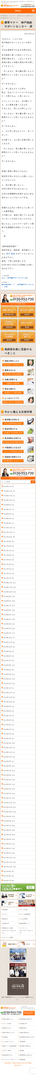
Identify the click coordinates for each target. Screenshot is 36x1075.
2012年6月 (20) (9, 830)
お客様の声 (5, 923)
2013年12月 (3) (9, 747)
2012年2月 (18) (9, 848)
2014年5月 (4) (8, 724)
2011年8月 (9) (8, 876)
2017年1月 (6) (8, 578)
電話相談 (22, 1059)
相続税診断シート (24, 923)
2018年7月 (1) (8, 509)
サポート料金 (7, 1050)
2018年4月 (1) (8, 518)
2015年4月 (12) (9, 674)
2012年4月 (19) (9, 839)
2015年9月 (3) (8, 651)
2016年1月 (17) (9, 633)
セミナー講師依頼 (24, 914)
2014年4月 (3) (8, 729)
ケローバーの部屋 (7, 937)
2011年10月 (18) (9, 867)
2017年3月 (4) (8, 569)
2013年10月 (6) (9, 757)
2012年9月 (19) (9, 816)
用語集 (22, 1050)
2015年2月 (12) (9, 683)
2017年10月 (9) (9, 537)
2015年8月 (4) (8, 656)
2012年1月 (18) (9, 853)
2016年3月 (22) (9, 624)
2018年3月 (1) (8, 523)
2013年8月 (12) (9, 766)
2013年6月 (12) (9, 775)
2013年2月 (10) (9, 793)
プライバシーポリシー (9, 1059)
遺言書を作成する (25, 1046)
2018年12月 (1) (9, 491)
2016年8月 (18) (9, 601)
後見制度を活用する (26, 1019)
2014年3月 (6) (8, 734)
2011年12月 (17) (9, 857)
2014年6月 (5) (8, 720)
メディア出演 (23, 909)
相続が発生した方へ (9, 1032)
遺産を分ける (7, 1028)
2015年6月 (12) (9, 665)
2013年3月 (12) (9, 789)
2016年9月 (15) (9, 596)
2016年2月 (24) (9, 628)
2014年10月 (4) (9, 702)
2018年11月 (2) (9, 495)
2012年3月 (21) (9, 844)
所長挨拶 (5, 909)
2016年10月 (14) (9, 592)
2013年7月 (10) (9, 770)
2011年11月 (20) (9, 862)
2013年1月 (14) (9, 798)
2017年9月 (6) (8, 541)
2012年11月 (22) (9, 807)
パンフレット (26, 930)
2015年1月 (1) (8, 688)
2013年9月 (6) (8, 761)
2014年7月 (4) (8, 715)
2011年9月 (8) (8, 871)
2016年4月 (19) (9, 619)
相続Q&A (5, 919)
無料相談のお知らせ (26, 1055)
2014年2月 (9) (8, 738)
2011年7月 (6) (8, 880)
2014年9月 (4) (8, 706)
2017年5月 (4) (8, 560)
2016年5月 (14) (9, 614)
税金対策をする (7, 1055)
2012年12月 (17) (9, 802)
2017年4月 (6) (8, 564)
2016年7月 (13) (9, 605)
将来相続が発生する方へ (27, 1037)
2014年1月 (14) (9, 743)
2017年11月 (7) (9, 532)
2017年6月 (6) (8, 555)
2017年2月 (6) (8, 573)
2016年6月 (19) (9, 610)
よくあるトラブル (8, 1041)
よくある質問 (23, 919)
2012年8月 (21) (9, 821)
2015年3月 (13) (9, 679)
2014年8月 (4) (8, 711)
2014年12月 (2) (9, 692)
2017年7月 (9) (8, 550)
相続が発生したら (8, 1019)
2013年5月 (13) (9, 779)
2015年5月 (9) (8, 670)
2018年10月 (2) (9, 500)
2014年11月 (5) (9, 697)
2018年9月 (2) (8, 505)
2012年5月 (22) (9, 834)
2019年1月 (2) (8, 486)
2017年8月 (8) (8, 546)
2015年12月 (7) (9, 637)
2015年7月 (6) (8, 660)
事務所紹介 (23, 1028)
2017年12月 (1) (9, 527)
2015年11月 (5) (9, 642)
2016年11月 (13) (9, 587)
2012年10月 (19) (9, 812)
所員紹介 (5, 1037)
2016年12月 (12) (9, 582)
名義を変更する (24, 1032)
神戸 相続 (10, 254)
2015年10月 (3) (9, 647)
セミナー (5, 914)
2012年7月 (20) (9, 825)
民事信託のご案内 (9, 930)
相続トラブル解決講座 (9, 1046)
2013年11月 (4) (9, 752)
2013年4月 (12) (9, 784)
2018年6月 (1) (8, 514)
